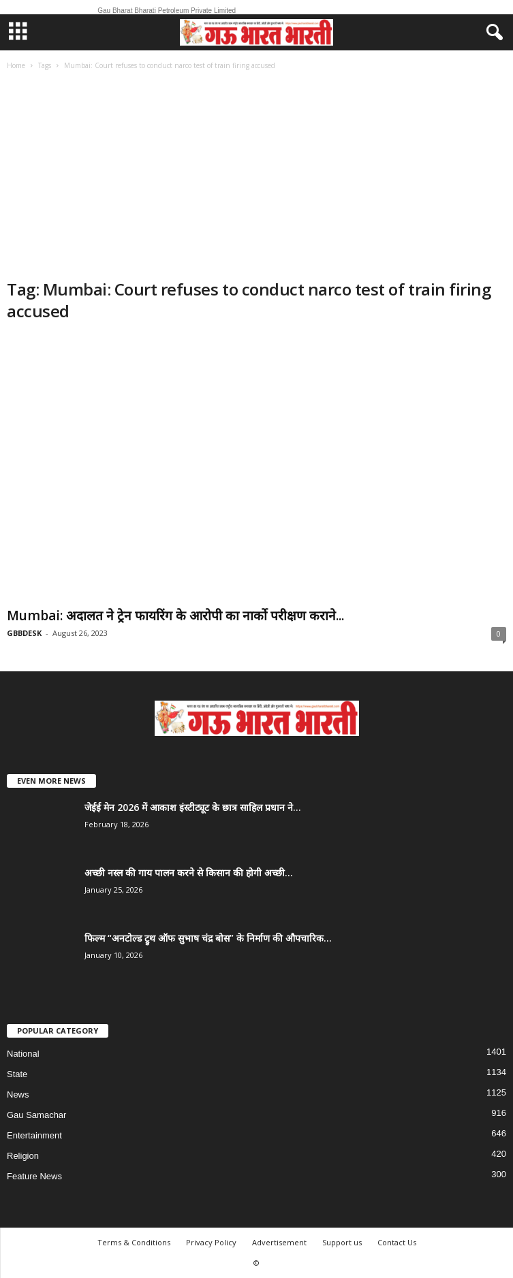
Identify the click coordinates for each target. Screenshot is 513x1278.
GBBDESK (24, 633)
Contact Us (396, 1242)
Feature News (34, 1176)
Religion (23, 1156)
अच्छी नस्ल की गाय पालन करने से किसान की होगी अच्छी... (188, 872)
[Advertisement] (256, 176)
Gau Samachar (36, 1115)
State (17, 1074)
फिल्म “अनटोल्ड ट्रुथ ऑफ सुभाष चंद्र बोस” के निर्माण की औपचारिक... (208, 937)
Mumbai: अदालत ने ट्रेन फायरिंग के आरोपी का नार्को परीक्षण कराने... (175, 615)
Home (16, 65)
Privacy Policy (211, 1242)
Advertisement (279, 1242)
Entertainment (34, 1135)
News (18, 1094)
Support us (342, 1242)
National (23, 1054)
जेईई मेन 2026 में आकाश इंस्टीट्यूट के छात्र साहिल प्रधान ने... (192, 807)
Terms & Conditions (133, 1242)
